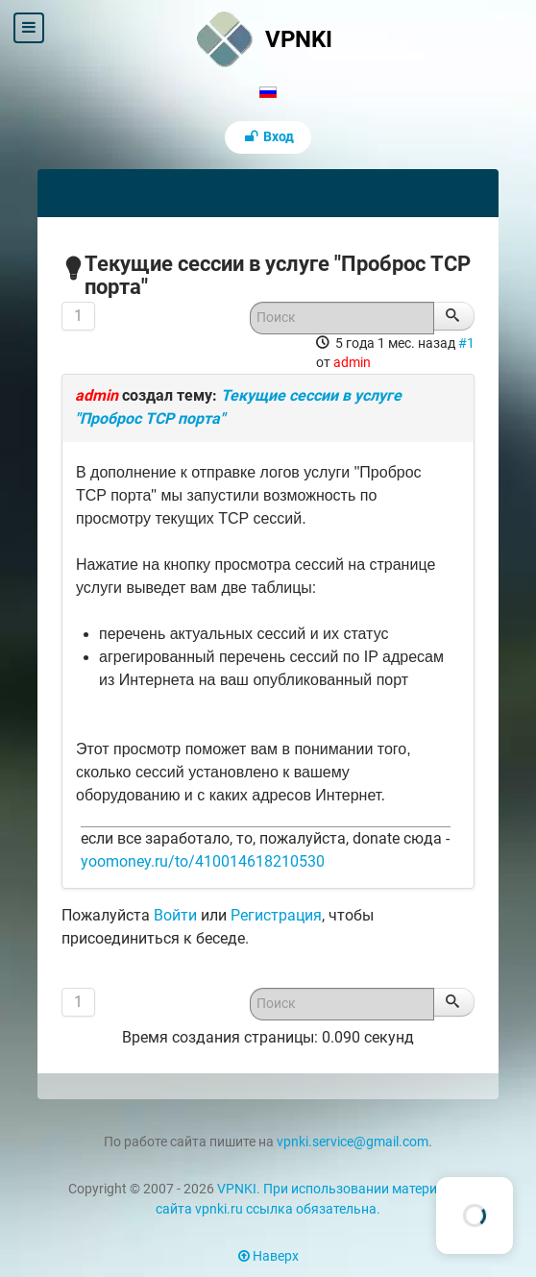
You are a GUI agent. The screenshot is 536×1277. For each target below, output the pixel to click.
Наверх (268, 1256)
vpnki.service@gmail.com (352, 1142)
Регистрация (276, 915)
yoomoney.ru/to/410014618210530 (203, 861)
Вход (268, 137)
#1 (466, 343)
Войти (175, 915)
